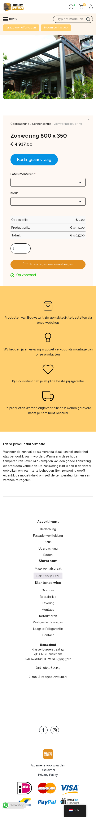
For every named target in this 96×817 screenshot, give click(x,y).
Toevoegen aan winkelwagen (51, 264)
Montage (48, 609)
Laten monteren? (23, 174)
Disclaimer (48, 770)
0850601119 (52, 667)
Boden (48, 555)
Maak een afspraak (48, 568)
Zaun (48, 542)
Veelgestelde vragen (48, 622)
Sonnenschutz (41, 123)
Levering (48, 603)
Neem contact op (55, 27)
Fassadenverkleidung (48, 535)
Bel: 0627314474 (48, 576)
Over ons (48, 590)
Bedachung (48, 529)
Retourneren (48, 616)
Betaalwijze (48, 596)
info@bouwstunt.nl (54, 677)
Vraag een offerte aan (21, 27)
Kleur (14, 193)
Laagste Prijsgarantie (48, 629)
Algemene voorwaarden (48, 765)
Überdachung (19, 123)
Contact (48, 635)
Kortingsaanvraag (34, 159)
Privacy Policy (48, 775)
